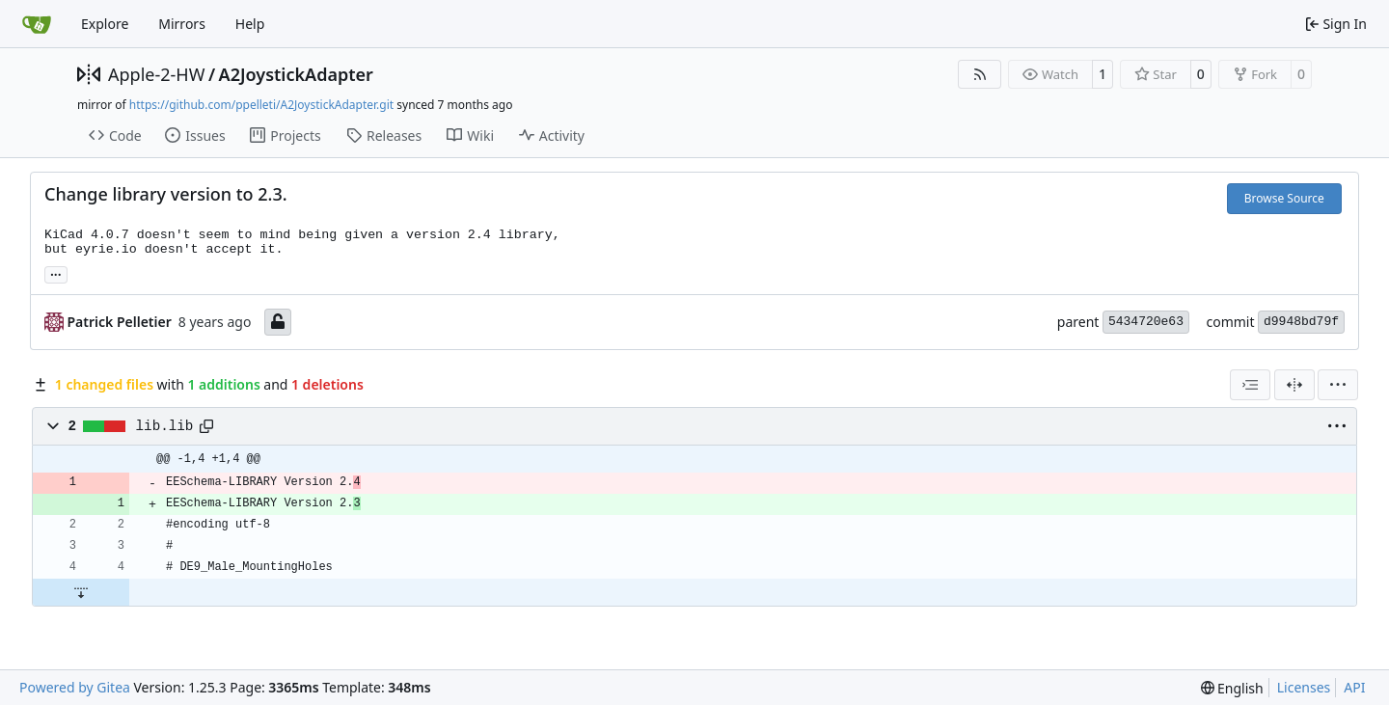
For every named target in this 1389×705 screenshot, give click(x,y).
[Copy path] (206, 426)
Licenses (1304, 687)
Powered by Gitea (74, 687)
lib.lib (165, 426)
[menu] (1338, 384)
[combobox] (1250, 384)
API (1354, 687)
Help (250, 23)
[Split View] (1294, 384)
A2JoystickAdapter (296, 74)
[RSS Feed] (980, 74)
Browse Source (1284, 198)
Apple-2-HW (156, 74)
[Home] (37, 24)
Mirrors (181, 23)
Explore (104, 23)
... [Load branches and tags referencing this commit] (56, 273)
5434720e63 (1146, 321)
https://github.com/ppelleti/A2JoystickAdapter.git (261, 104)
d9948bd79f (1301, 321)
